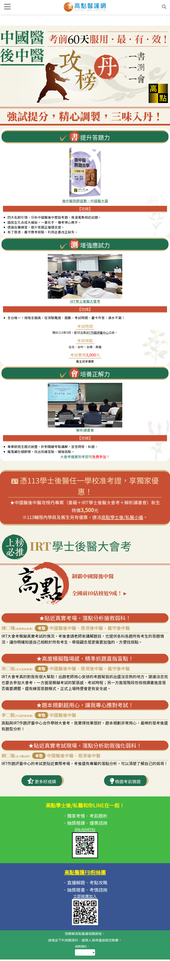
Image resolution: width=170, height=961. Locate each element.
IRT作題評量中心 (97, 332)
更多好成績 (41, 790)
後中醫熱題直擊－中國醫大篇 (85, 200)
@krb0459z (85, 839)
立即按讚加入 (85, 906)
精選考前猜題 (125, 790)
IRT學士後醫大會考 (85, 301)
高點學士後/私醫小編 (122, 517)
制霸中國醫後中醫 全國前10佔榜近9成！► (117, 590)
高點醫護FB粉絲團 (85, 882)
